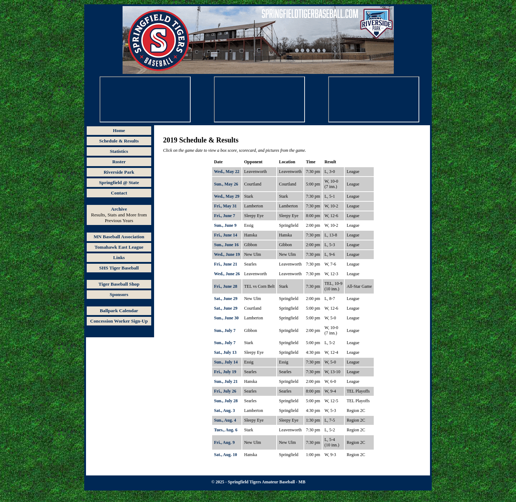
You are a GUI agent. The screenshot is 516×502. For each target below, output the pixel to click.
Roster (119, 161)
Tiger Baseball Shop (119, 284)
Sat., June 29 (225, 298)
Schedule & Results (119, 141)
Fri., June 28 (225, 286)
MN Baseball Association (119, 236)
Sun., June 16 (226, 244)
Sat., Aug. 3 (224, 410)
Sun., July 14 (226, 362)
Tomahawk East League (119, 247)
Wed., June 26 (227, 273)
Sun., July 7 (224, 330)
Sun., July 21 (226, 381)
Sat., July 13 (225, 352)
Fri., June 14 (225, 235)
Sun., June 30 (226, 317)
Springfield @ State (119, 182)
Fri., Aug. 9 (224, 442)
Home (119, 130)
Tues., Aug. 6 (225, 429)
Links (119, 257)
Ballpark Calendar (119, 310)
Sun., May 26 (226, 184)
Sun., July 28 (226, 400)
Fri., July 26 (225, 391)
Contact (119, 193)
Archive (119, 209)
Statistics (119, 151)
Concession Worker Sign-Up (119, 321)
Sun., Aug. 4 (225, 420)
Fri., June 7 (224, 215)
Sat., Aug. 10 (225, 454)
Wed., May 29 (226, 196)
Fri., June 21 (225, 264)
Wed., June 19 (227, 254)
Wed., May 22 (226, 171)
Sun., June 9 (225, 225)
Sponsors (119, 294)
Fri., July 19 (225, 371)
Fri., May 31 (225, 205)
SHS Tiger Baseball (119, 268)
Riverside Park (119, 172)
